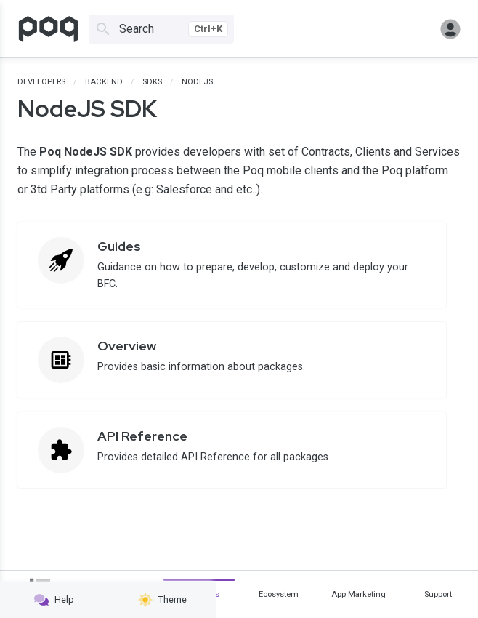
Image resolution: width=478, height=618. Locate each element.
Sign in (450, 29)
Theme (162, 600)
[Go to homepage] (48, 29)
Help (54, 600)
